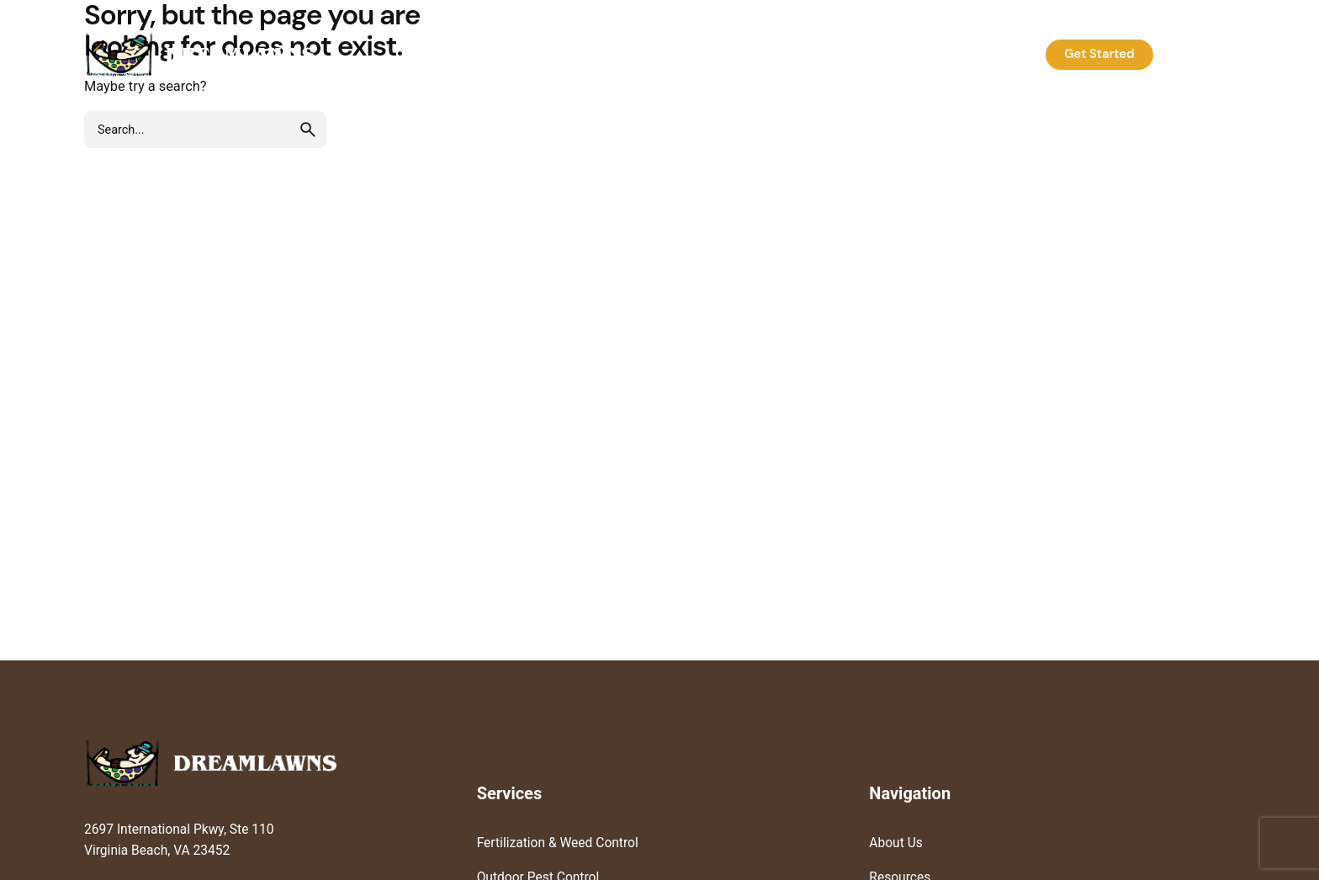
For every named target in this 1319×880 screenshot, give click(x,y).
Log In (1199, 53)
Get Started (1099, 53)
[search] (307, 129)
